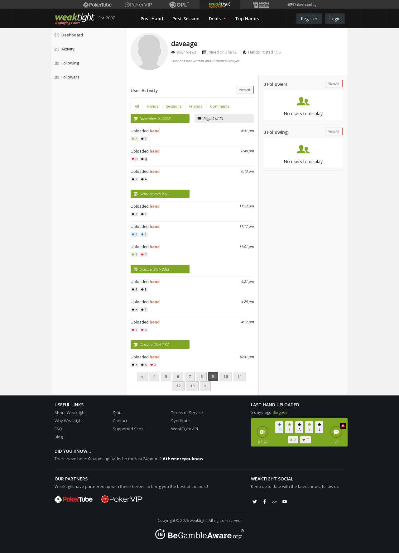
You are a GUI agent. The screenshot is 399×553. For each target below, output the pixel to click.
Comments (219, 106)
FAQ (58, 429)
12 (178, 386)
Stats (118, 412)
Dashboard (69, 35)
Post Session (186, 18)
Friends (195, 106)
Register (309, 18)
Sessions (173, 106)
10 (226, 376)
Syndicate (180, 420)
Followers (67, 77)
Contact (120, 420)
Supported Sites (128, 429)
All (137, 106)
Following (67, 63)
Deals (217, 18)
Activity (65, 49)
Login (334, 18)
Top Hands (247, 18)
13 (192, 386)
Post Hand (152, 18)
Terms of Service (187, 412)
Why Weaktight (69, 420)
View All (244, 90)
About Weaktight (70, 412)
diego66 (279, 412)
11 (240, 376)
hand (155, 131)
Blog (59, 437)
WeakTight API (184, 429)
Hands (152, 106)
